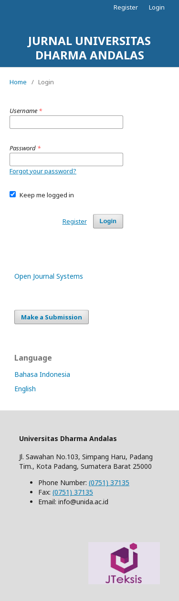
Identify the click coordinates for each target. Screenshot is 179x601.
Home (18, 82)
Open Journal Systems (48, 276)
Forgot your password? (43, 171)
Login (157, 7)
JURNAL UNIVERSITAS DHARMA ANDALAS (89, 48)
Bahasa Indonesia (42, 374)
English (25, 388)
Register (126, 7)
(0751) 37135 (109, 482)
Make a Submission (51, 317)
